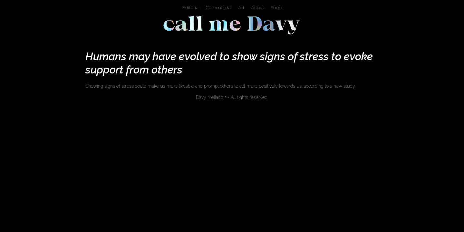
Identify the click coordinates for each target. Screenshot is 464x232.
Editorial (190, 7)
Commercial (219, 7)
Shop (276, 7)
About (257, 7)
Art (241, 7)
